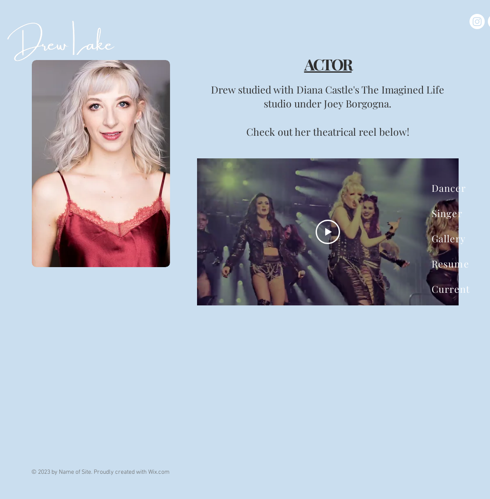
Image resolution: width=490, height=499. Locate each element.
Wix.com (159, 472)
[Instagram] (477, 21)
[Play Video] (328, 232)
